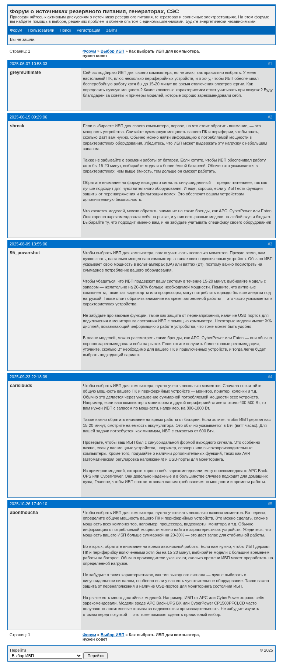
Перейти (59, 653)
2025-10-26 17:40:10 (28, 504)
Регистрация (88, 30)
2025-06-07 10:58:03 (28, 63)
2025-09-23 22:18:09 (28, 377)
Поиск (65, 30)
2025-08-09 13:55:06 (28, 244)
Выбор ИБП (112, 51)
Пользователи (41, 30)
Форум (16, 30)
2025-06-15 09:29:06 (28, 117)
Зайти (111, 30)
